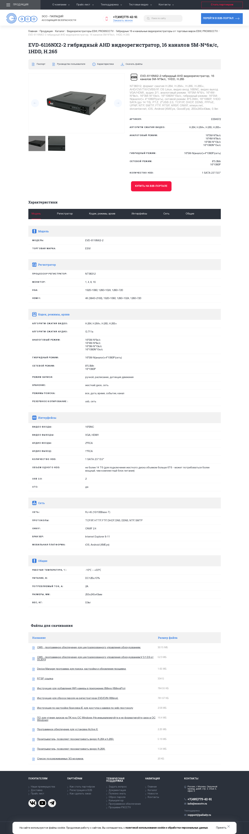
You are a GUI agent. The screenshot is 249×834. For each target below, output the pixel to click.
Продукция (20, 5)
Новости (153, 794)
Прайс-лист (85, 5)
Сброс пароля (117, 797)
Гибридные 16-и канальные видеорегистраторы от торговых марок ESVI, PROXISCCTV (167, 31)
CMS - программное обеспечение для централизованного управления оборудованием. (89, 647)
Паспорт (41, 64)
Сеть (166, 214)
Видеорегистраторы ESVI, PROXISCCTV (90, 31)
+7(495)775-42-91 (125, 17)
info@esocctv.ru (197, 803)
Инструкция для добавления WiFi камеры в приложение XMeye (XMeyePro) (81, 688)
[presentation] (35, 103)
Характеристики (105, 64)
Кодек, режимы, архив (102, 214)
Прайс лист (37, 794)
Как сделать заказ (80, 794)
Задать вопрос (118, 787)
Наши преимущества (43, 787)
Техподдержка (111, 5)
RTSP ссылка (45, 679)
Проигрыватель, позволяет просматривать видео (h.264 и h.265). (75, 739)
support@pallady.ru (199, 814)
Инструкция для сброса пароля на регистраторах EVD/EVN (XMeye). (77, 698)
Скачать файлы (134, 64)
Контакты (166, 5)
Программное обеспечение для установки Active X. (67, 729)
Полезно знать (117, 794)
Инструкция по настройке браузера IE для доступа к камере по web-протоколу (85, 708)
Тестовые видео (140, 5)
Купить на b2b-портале (151, 186)
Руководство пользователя (71, 64)
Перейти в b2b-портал (218, 18)
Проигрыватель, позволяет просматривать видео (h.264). (71, 749)
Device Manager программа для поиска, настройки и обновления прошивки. (81, 669)
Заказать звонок (123, 21)
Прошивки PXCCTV (120, 808)
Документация (117, 790)
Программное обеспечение (125, 804)
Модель (36, 214)
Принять (221, 828)
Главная (32, 31)
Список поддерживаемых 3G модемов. (60, 759)
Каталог (60, 31)
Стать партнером (222, 5)
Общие (190, 214)
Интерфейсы (139, 214)
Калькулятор (116, 801)
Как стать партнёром (82, 787)
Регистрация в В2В (81, 790)
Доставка (36, 790)
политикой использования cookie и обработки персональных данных (166, 828)
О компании (61, 5)
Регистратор (65, 214)
